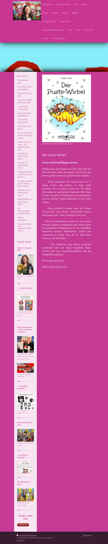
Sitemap (33, 535)
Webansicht (87, 535)
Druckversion (23, 535)
